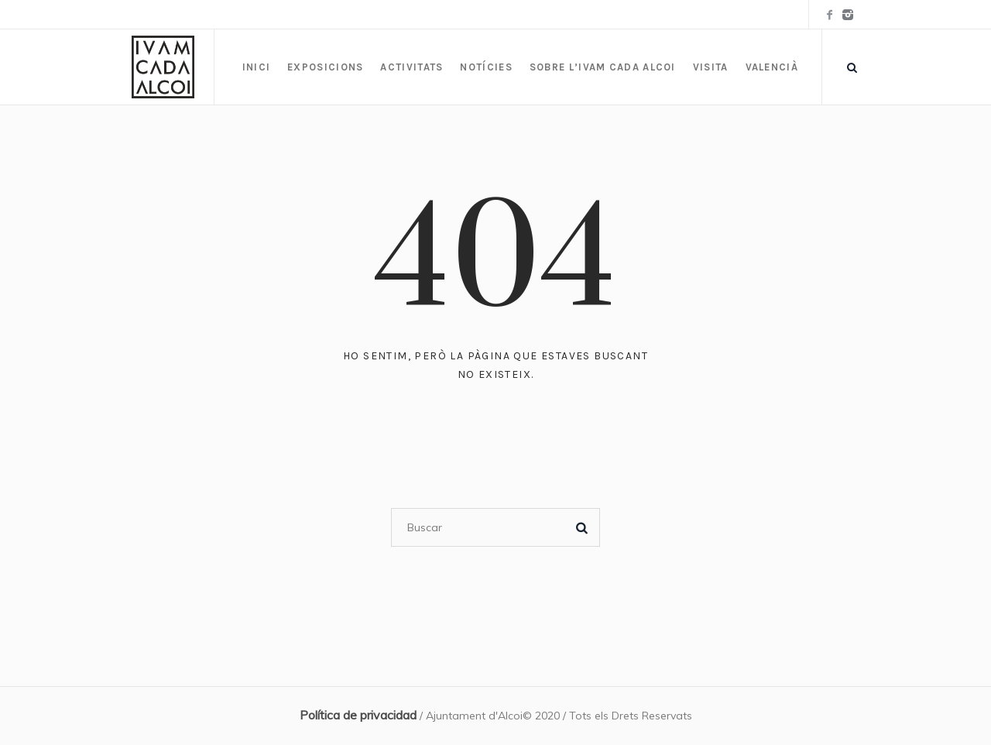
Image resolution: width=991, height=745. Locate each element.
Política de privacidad (358, 715)
